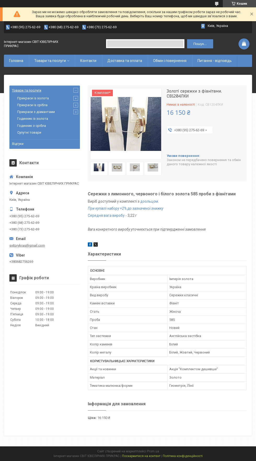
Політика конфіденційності (183, 456)
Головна (16, 61)
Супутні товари (29, 132)
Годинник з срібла (31, 126)
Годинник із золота (32, 119)
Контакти (88, 61)
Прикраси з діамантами (36, 112)
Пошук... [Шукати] (200, 44)
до (142, 201)
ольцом (151, 201)
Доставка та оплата (124, 61)
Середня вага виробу (106, 215)
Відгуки (18, 144)
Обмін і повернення (170, 61)
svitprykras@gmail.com (27, 245)
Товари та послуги (50, 61)
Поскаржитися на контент (141, 456)
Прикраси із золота (33, 98)
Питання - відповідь (214, 61)
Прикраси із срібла (32, 105)
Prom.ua (153, 451)
